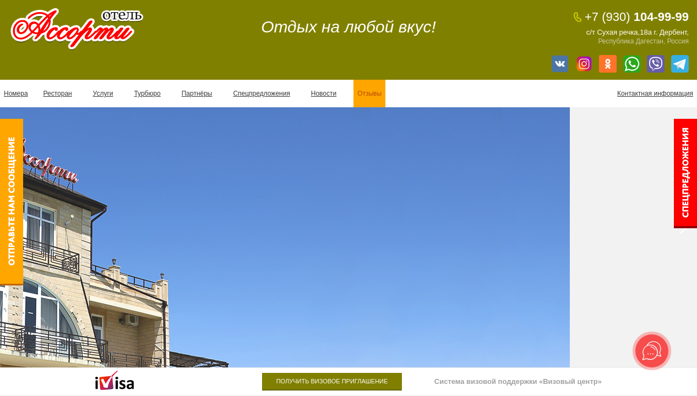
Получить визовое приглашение (332, 381)
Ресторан (57, 93)
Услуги (103, 93)
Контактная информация (655, 93)
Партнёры (197, 93)
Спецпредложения (261, 93)
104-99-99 (637, 17)
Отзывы (369, 93)
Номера (16, 93)
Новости (323, 93)
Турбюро (147, 93)
